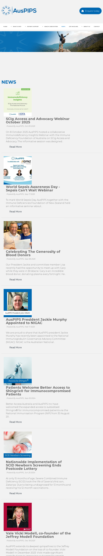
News (63, 26)
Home (5, 26)
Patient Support (33, 26)
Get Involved (73, 26)
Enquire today (92, 11)
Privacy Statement (41, 549)
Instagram (70, 526)
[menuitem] (4, 544)
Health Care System (51, 26)
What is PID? (17, 26)
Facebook (34, 526)
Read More (44, 119)
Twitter (52, 526)
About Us (86, 26)
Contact (97, 26)
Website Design (82, 548)
